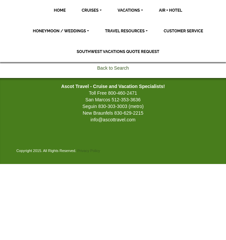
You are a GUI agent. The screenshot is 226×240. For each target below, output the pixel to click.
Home (60, 10)
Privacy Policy (88, 151)
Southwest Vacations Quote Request (118, 51)
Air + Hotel (170, 10)
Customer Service (183, 31)
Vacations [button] (129, 10)
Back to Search (113, 68)
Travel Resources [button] (125, 31)
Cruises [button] (90, 10)
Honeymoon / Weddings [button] (59, 31)
